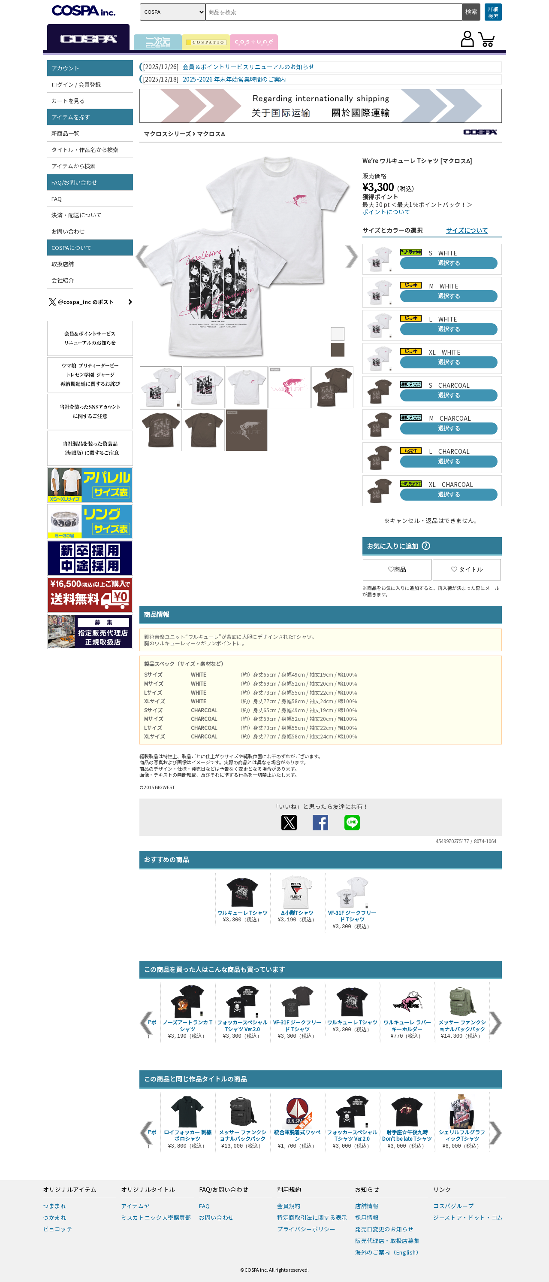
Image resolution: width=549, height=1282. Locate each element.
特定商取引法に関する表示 (312, 1217)
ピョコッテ (57, 1229)
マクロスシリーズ (167, 133)
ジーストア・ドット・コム (468, 1217)
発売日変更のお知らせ (384, 1229)
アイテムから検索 (73, 166)
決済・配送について (76, 215)
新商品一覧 (65, 133)
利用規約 (289, 1190)
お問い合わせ (68, 231)
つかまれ (54, 1217)
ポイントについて (386, 211)
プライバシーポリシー (306, 1229)
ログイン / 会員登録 (76, 84)
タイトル (467, 569)
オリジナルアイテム (70, 1190)
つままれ (54, 1206)
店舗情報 (367, 1206)
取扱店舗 (62, 264)
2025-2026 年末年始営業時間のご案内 (234, 79)
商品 (397, 569)
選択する (449, 263)
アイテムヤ (135, 1206)
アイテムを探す (70, 117)
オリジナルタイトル (148, 1190)
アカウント (65, 68)
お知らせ (367, 1190)
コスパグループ (453, 1206)
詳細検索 (493, 12)
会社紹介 (62, 280)
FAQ (56, 198)
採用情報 (367, 1217)
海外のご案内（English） (388, 1252)
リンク (442, 1190)
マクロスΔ (211, 133)
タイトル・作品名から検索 (84, 150)
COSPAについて (71, 247)
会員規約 (289, 1206)
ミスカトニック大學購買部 (156, 1217)
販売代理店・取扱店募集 (387, 1240)
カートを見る (68, 101)
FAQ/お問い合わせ (74, 182)
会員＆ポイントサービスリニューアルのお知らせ (248, 67)
